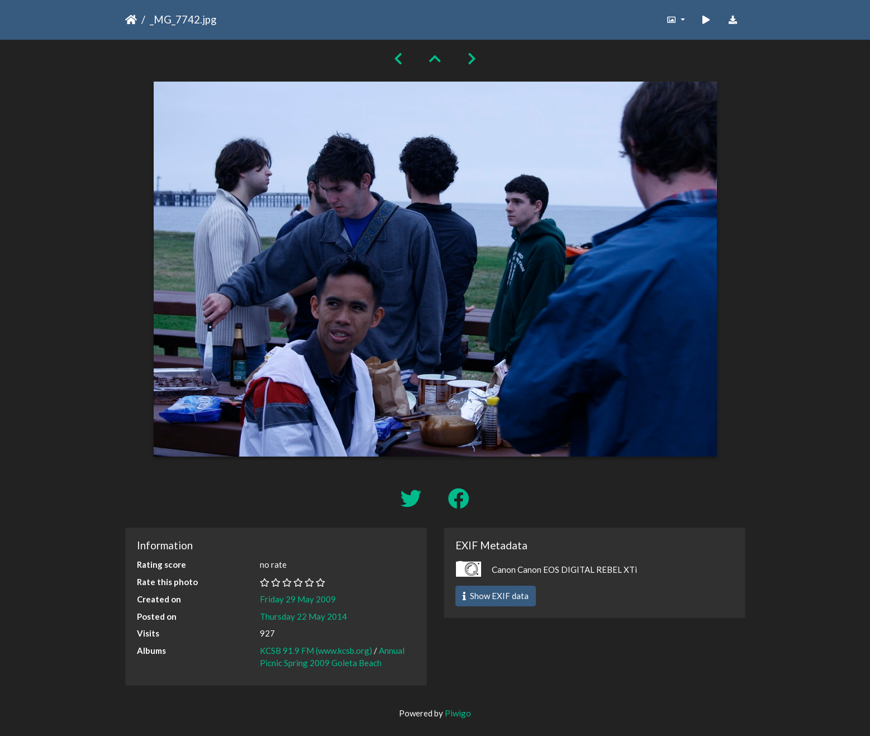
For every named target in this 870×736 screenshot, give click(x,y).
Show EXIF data (496, 596)
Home (131, 19)
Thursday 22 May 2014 (303, 616)
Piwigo (458, 713)
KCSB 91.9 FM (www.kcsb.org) (316, 650)
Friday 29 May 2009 (298, 599)
